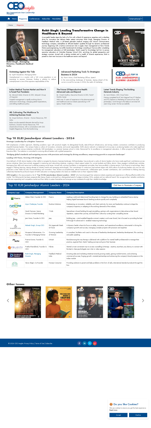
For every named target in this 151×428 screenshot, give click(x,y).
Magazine (23, 18)
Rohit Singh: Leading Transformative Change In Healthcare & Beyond (75, 31)
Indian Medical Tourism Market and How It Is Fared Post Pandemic (27, 131)
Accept (118, 415)
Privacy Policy (29, 424)
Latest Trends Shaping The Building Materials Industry (119, 131)
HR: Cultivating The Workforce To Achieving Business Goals (24, 154)
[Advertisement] (75, 91)
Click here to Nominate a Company (127, 266)
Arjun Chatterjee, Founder (34, 285)
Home (10, 25)
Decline (138, 415)
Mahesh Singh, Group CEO (34, 306)
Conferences (34, 18)
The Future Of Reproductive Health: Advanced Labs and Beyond (72, 131)
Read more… (113, 410)
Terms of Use (39, 424)
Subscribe (46, 18)
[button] (8, 18)
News (14, 18)
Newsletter (56, 18)
